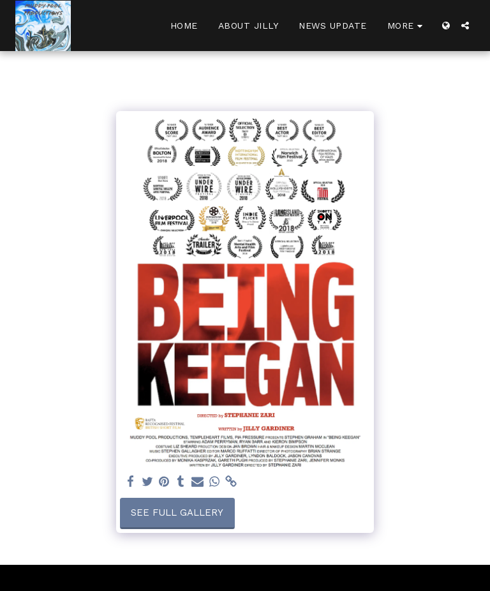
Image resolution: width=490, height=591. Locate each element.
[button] (465, 25)
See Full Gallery (177, 512)
